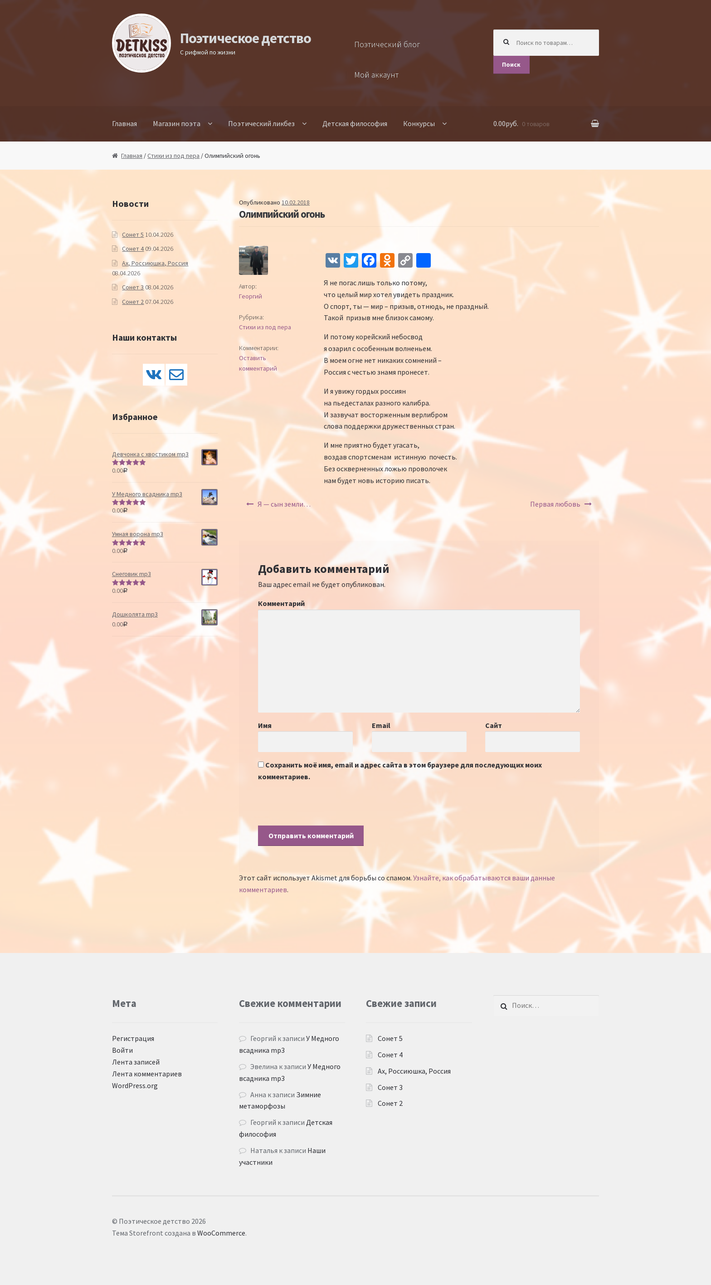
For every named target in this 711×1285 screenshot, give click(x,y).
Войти (122, 1050)
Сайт (493, 725)
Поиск (511, 64)
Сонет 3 (133, 287)
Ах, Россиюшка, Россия (155, 263)
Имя (265, 725)
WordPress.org (135, 1085)
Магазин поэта (176, 123)
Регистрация (133, 1038)
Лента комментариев (147, 1073)
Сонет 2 (133, 302)
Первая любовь (555, 503)
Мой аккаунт (376, 75)
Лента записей (136, 1061)
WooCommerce (221, 1232)
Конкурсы (419, 123)
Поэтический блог (387, 44)
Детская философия (354, 123)
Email (381, 725)
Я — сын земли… (284, 503)
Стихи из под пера (173, 155)
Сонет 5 (133, 234)
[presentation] (327, 808)
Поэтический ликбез (261, 123)
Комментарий (281, 603)
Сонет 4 (133, 248)
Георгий (250, 296)
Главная (124, 123)
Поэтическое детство (245, 38)
